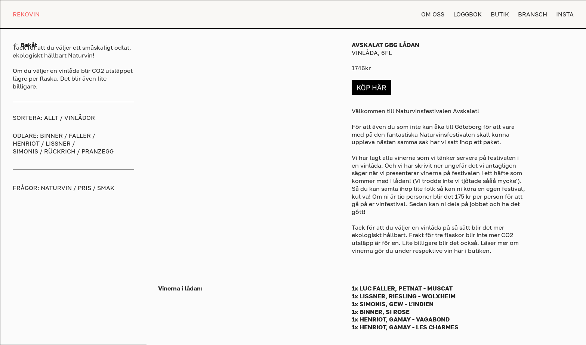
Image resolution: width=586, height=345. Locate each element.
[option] (245, 128)
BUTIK (500, 14)
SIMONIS (25, 151)
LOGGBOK (467, 14)
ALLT (51, 117)
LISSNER (58, 143)
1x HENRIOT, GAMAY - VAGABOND (401, 319)
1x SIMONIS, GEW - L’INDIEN (393, 304)
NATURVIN (56, 188)
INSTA (565, 14)
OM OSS (432, 14)
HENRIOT (26, 143)
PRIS (84, 188)
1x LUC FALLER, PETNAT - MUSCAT (402, 288)
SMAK (105, 188)
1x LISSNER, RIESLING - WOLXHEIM (404, 296)
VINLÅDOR (79, 117)
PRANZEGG (97, 151)
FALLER (80, 135)
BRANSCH (532, 14)
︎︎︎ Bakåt (25, 45)
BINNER (51, 135)
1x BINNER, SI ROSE (381, 312)
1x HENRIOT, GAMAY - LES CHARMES (405, 327)
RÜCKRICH (59, 151)
